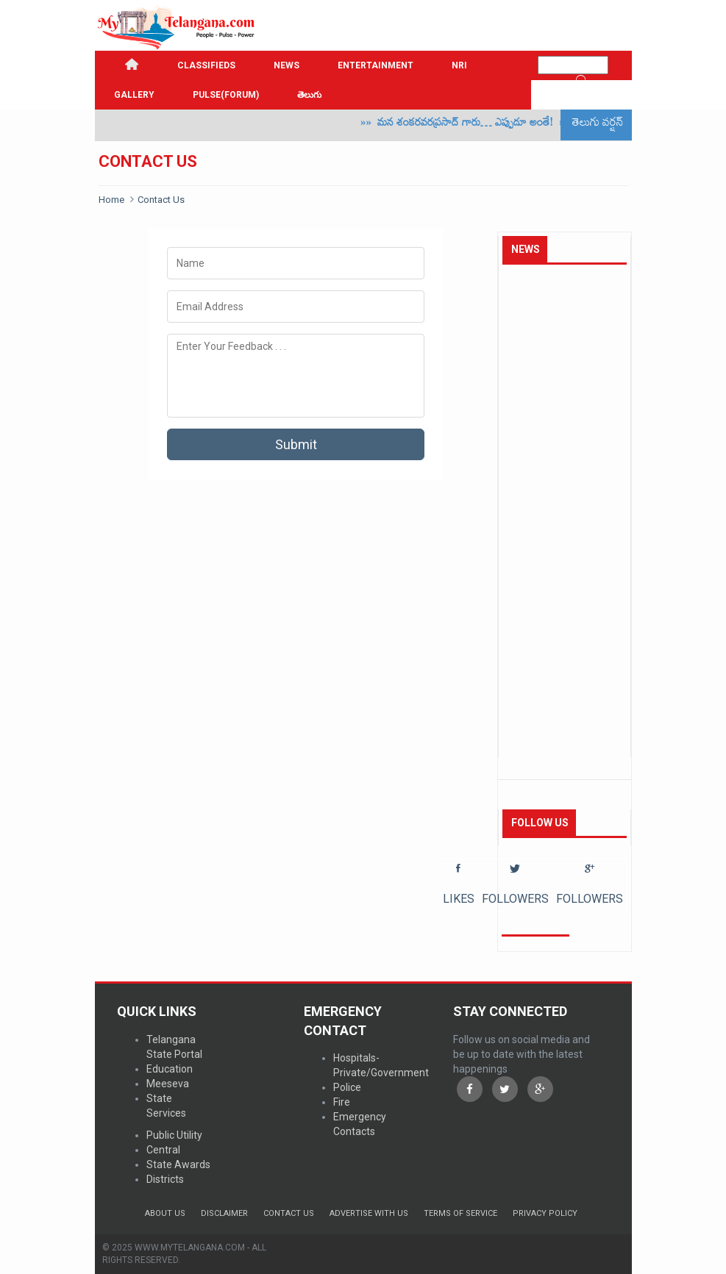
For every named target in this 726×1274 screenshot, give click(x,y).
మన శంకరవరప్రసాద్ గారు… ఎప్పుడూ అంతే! (474, 125)
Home (111, 199)
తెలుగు (309, 95)
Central (163, 1150)
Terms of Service (460, 1213)
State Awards (178, 1164)
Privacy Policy (545, 1213)
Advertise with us (369, 1213)
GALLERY (134, 95)
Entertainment (375, 65)
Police (347, 1087)
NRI (459, 65)
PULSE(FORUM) (226, 95)
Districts (165, 1179)
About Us (165, 1213)
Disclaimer (224, 1213)
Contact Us (161, 199)
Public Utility (174, 1135)
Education (169, 1069)
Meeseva (167, 1083)
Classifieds (206, 65)
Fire (341, 1102)
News (286, 65)
